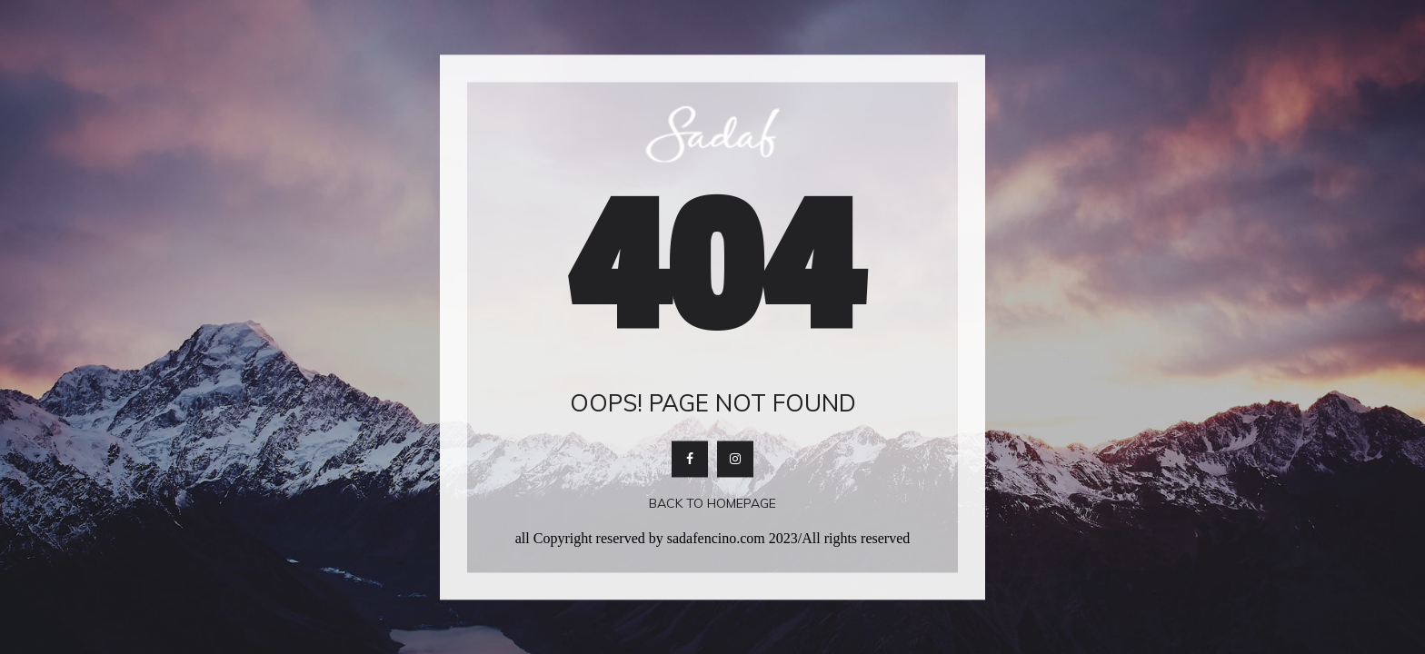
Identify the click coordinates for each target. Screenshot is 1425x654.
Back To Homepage (712, 504)
